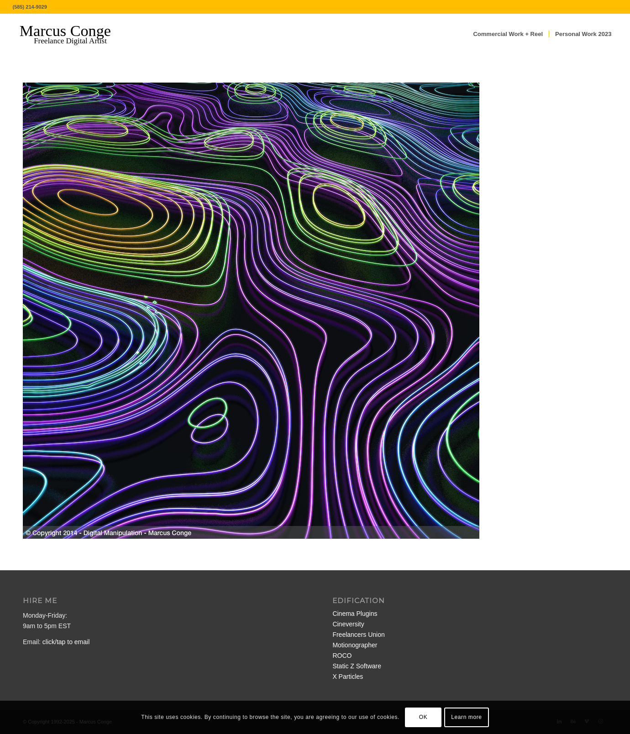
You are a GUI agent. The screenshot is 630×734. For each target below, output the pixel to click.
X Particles (347, 676)
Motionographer (354, 645)
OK (423, 717)
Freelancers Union (358, 634)
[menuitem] (508, 34)
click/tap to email (65, 642)
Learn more (466, 717)
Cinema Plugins (354, 613)
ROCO (342, 655)
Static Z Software (356, 666)
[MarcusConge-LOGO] (72, 34)
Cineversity (348, 624)
